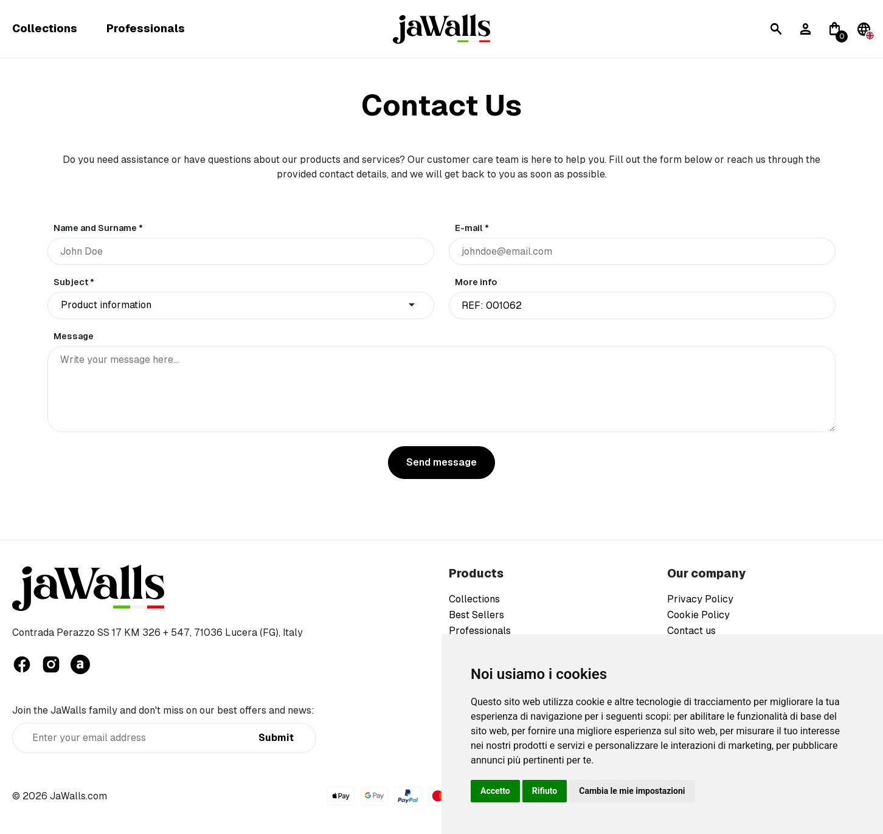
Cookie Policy (698, 615)
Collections (44, 29)
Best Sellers (476, 615)
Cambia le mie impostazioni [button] (632, 791)
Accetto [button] (495, 791)
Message (74, 336)
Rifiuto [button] (545, 791)
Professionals (145, 29)
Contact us (691, 630)
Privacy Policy (700, 599)
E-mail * (472, 228)
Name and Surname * (98, 228)
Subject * (74, 282)
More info (476, 282)
